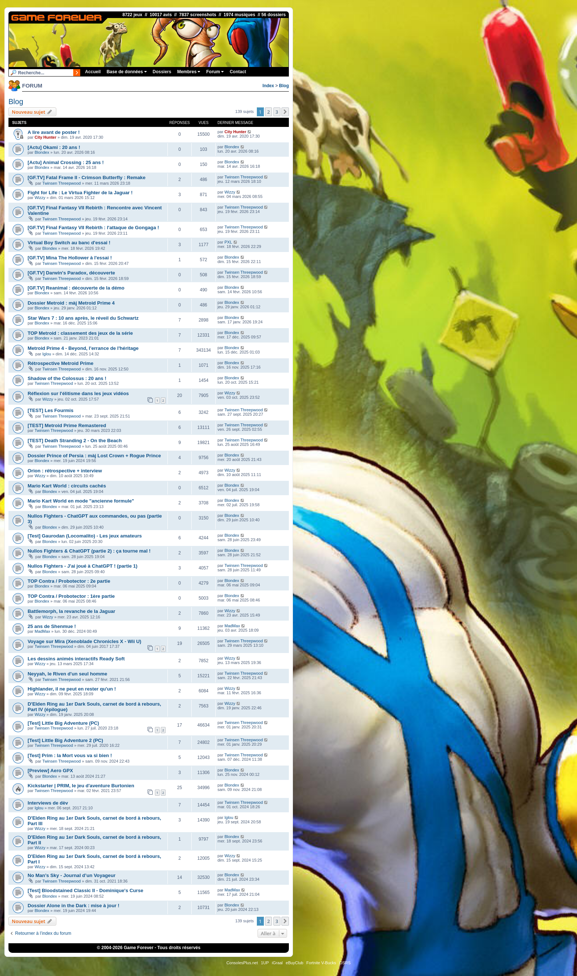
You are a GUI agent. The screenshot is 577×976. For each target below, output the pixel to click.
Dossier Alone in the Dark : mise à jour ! (73, 905)
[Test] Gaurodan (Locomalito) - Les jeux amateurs (85, 536)
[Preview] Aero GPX (50, 770)
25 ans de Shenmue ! (52, 626)
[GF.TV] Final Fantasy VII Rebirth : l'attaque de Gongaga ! (93, 227)
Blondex (42, 152)
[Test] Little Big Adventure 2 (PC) (65, 740)
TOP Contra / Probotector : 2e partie (69, 581)
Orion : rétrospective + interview (65, 470)
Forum (215, 71)
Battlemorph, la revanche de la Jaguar (71, 611)
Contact (238, 71)
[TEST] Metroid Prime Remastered (67, 425)
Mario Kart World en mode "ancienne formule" (81, 501)
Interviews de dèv (48, 803)
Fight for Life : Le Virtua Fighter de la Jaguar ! (80, 192)
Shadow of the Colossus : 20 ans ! (67, 378)
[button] (285, 111)
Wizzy (40, 197)
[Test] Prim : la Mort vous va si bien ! (70, 755)
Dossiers (162, 71)
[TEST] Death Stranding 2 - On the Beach (75, 440)
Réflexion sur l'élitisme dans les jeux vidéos (78, 393)
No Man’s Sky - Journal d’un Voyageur (72, 875)
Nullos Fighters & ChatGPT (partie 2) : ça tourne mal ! (89, 551)
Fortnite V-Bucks (321, 963)
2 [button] (268, 112)
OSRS (345, 963)
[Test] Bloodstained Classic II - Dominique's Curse (85, 890)
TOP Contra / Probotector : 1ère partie (71, 596)
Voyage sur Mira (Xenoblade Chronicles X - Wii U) (84, 641)
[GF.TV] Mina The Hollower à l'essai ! (70, 257)
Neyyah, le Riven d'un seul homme (67, 674)
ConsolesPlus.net (242, 963)
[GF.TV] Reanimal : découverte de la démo (76, 288)
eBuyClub (295, 963)
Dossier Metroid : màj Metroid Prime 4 (71, 303)
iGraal (277, 963)
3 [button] (277, 112)
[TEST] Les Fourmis (51, 410)
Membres (188, 71)
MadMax (42, 631)
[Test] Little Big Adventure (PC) (63, 723)
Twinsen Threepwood (61, 183)
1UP (265, 963)
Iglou (46, 354)
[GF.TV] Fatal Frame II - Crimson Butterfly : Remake (86, 177)
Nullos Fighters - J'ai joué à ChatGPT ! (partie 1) (82, 566)
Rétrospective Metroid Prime (60, 363)
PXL (228, 242)
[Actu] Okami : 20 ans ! (54, 147)
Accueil (93, 71)
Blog (284, 85)
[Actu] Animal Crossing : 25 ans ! (66, 162)
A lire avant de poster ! (54, 132)
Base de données (127, 71)
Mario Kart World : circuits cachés (67, 486)
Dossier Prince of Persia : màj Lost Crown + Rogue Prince (94, 455)
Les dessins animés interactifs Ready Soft (76, 658)
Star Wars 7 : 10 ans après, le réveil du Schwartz (83, 318)
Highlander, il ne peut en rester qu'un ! (72, 689)
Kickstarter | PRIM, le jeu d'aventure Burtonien (81, 785)
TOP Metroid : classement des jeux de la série (80, 333)
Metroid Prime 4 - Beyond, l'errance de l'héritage (83, 348)
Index (268, 85)
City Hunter (45, 137)
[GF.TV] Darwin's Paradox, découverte (71, 273)
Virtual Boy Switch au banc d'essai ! (69, 242)
